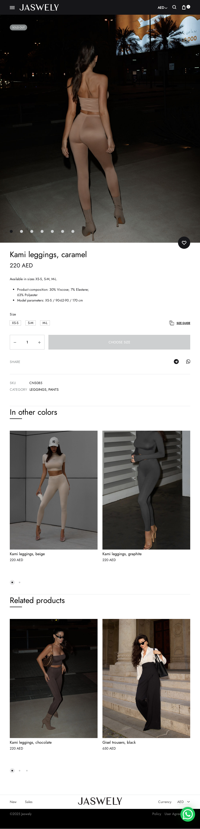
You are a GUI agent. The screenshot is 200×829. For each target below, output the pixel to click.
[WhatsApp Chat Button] (187, 814)
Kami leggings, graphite (122, 554)
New (13, 801)
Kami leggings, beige (27, 554)
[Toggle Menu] (12, 8)
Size (13, 314)
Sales (29, 801)
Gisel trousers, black (119, 742)
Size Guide (183, 323)
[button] (15, 323)
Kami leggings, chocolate (31, 742)
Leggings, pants (44, 389)
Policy (156, 813)
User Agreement (176, 813)
